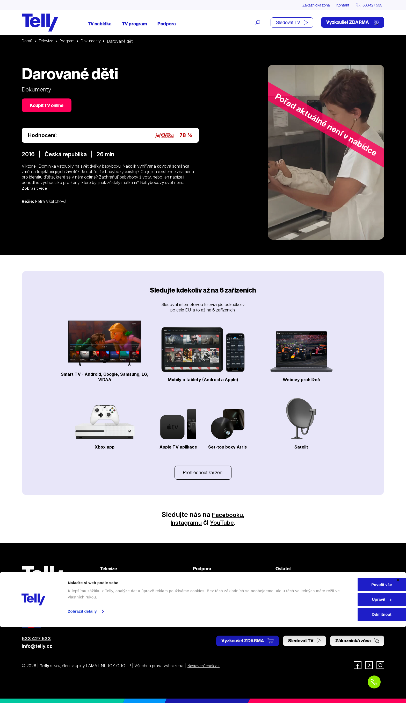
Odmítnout (349, 691)
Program (69, 41)
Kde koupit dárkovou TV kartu (128, 598)
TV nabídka (100, 24)
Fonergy (283, 617)
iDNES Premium (290, 626)
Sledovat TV (292, 23)
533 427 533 (36, 640)
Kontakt (338, 5)
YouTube (224, 524)
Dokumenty (94, 41)
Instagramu (184, 524)
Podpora (166, 24)
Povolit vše (349, 661)
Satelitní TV (203, 588)
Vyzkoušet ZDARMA (352, 23)
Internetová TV (207, 579)
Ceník (105, 617)
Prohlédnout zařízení (203, 473)
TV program (134, 24)
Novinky (283, 598)
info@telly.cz (37, 647)
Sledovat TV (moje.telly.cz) (125, 626)
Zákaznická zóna (309, 5)
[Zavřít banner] (398, 657)
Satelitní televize (115, 588)
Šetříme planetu (207, 607)
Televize (47, 41)
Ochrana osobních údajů (216, 598)
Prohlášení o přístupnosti (216, 617)
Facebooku (227, 516)
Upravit (350, 676)
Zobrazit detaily (82, 688)
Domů (27, 41)
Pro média (285, 607)
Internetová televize (118, 579)
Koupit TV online (47, 106)
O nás (281, 579)
